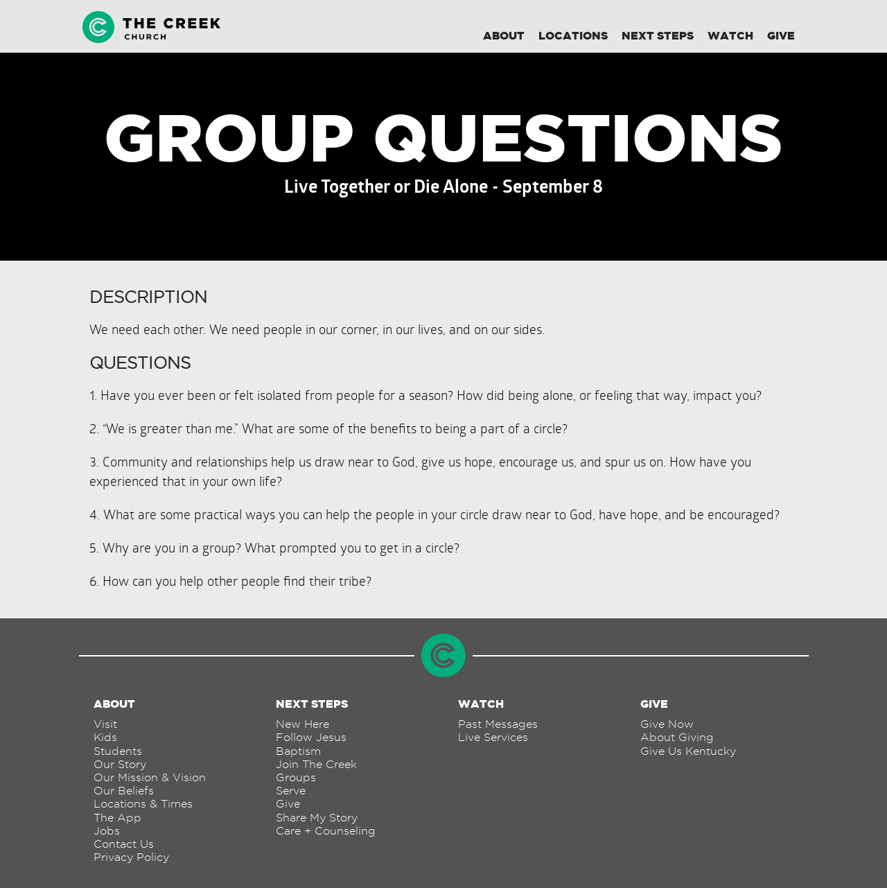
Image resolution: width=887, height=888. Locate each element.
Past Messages (498, 724)
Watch (730, 35)
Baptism (298, 751)
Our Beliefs (124, 790)
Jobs (107, 831)
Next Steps (658, 35)
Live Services (493, 737)
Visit (105, 724)
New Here (302, 724)
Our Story (120, 764)
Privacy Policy (131, 857)
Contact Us (124, 844)
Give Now (667, 724)
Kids (105, 737)
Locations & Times (143, 804)
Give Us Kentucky (688, 751)
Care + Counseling (326, 831)
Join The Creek (316, 764)
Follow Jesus (311, 737)
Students (118, 751)
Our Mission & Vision (150, 777)
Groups (296, 777)
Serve (291, 790)
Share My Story (317, 818)
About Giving (677, 737)
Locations (573, 35)
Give (781, 35)
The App (117, 818)
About (504, 35)
